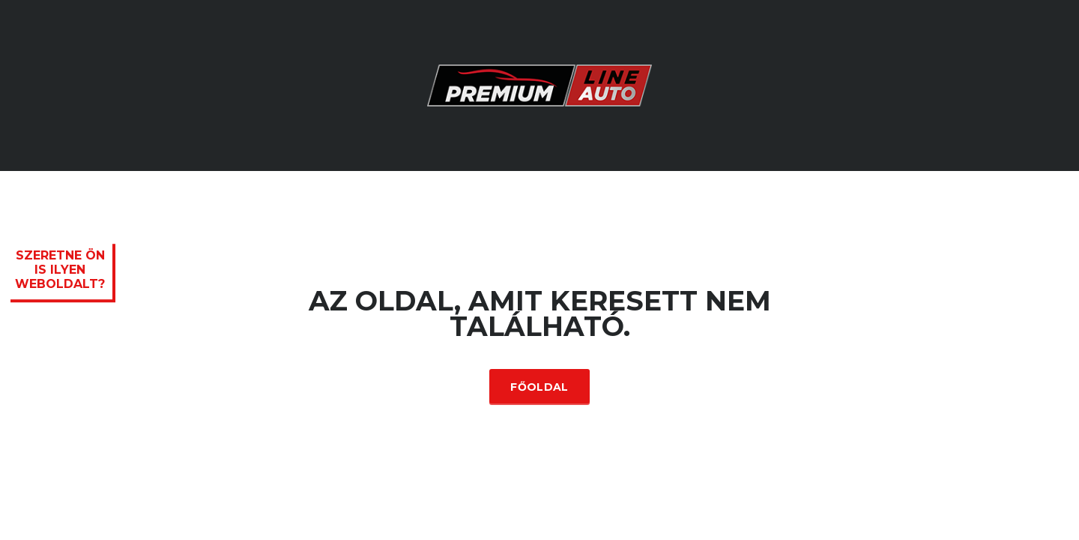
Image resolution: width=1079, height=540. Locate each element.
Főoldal (539, 387)
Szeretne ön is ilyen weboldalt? (60, 269)
